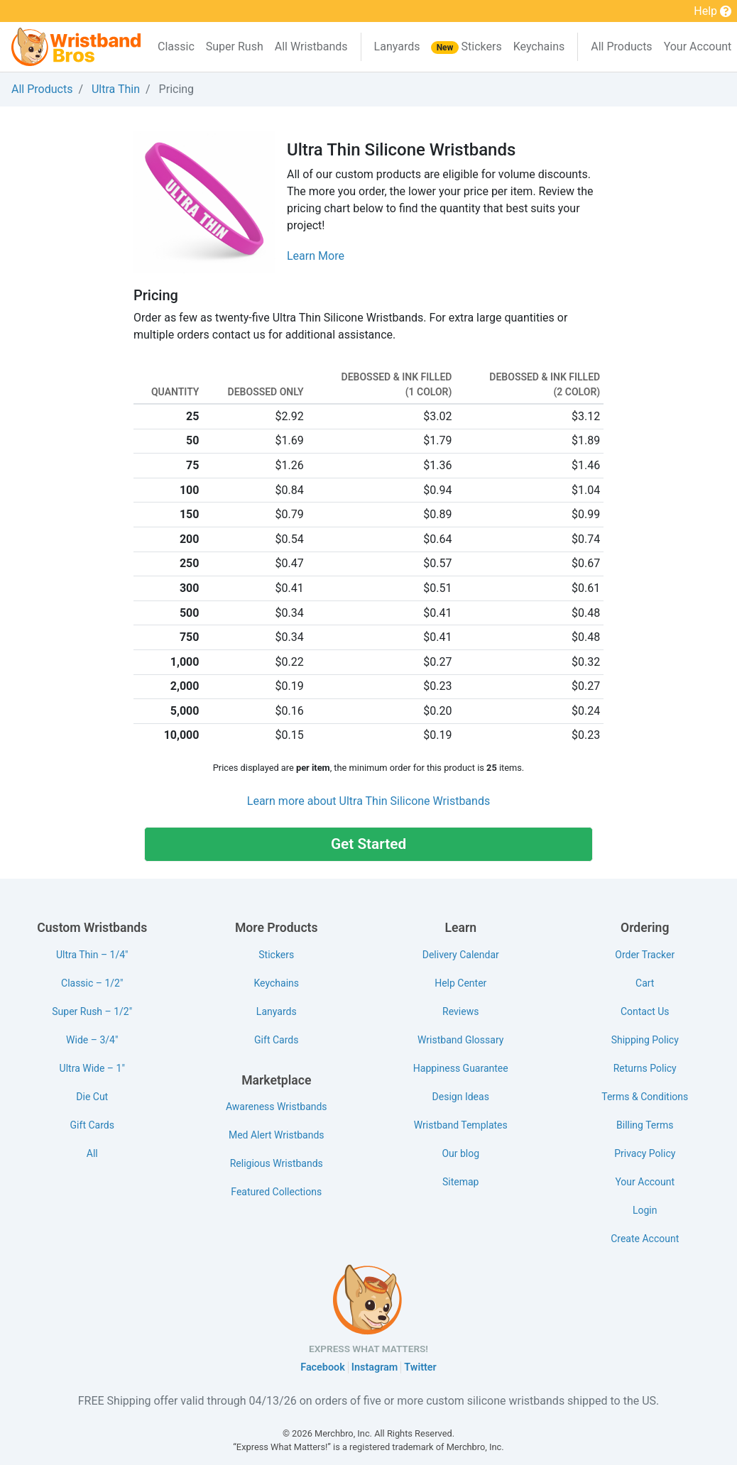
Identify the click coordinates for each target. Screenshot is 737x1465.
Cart (644, 983)
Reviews (460, 1011)
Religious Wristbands (276, 1163)
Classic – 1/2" (92, 983)
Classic (176, 46)
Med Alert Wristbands (276, 1135)
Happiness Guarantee (460, 1068)
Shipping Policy (645, 1040)
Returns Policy (645, 1068)
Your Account (645, 1181)
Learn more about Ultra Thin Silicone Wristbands (368, 801)
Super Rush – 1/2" (92, 1011)
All (92, 1153)
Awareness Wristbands (276, 1106)
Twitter (420, 1367)
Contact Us (645, 1011)
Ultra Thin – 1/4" (92, 954)
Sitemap (460, 1181)
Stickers (466, 47)
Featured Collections (276, 1191)
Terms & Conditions (644, 1096)
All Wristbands (311, 46)
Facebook (322, 1367)
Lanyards (397, 46)
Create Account (645, 1238)
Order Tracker (645, 954)
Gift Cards (92, 1125)
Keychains (539, 46)
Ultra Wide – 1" (92, 1068)
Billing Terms (644, 1125)
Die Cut (92, 1096)
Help (712, 12)
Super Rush (234, 46)
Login (645, 1210)
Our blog (460, 1153)
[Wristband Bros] (76, 47)
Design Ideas (460, 1096)
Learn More (315, 256)
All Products (621, 46)
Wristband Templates (461, 1125)
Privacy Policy (644, 1153)
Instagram (374, 1367)
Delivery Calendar (460, 954)
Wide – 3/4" (92, 1040)
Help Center (460, 983)
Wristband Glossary (460, 1040)
